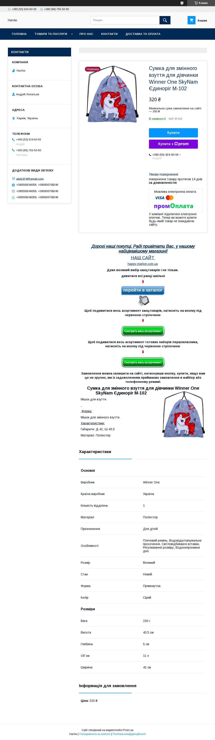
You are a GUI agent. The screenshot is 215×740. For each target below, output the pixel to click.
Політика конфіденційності (129, 734)
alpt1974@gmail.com (30, 178)
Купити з (173, 144)
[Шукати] (164, 20)
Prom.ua (128, 730)
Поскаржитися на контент (95, 734)
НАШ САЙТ (142, 257)
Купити (173, 133)
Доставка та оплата (142, 34)
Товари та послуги (50, 34)
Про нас (86, 34)
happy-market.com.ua (143, 264)
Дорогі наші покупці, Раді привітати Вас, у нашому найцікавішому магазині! (143, 249)
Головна (19, 34)
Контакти (109, 34)
